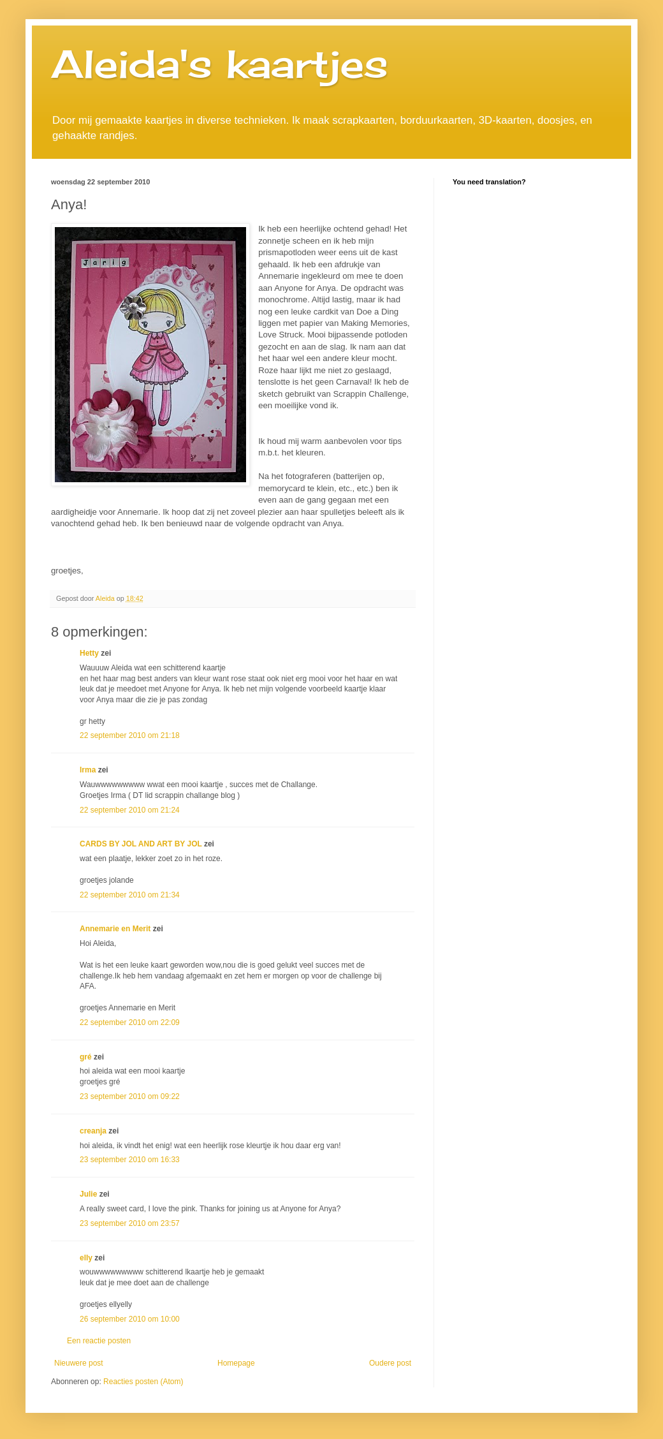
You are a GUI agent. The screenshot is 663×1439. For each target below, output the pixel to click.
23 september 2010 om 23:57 (130, 1223)
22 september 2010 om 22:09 (130, 1022)
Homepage (236, 1363)
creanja (93, 1130)
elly (86, 1257)
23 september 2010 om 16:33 (130, 1159)
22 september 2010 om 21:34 (130, 894)
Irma (88, 769)
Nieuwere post (78, 1363)
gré (86, 1056)
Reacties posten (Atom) (143, 1381)
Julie (88, 1194)
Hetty (89, 653)
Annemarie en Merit (115, 928)
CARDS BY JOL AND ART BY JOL (141, 843)
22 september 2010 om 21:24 (130, 810)
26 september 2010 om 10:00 (130, 1319)
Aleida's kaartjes (219, 63)
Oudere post (390, 1363)
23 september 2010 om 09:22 (130, 1096)
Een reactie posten (99, 1340)
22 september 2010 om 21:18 (130, 735)
